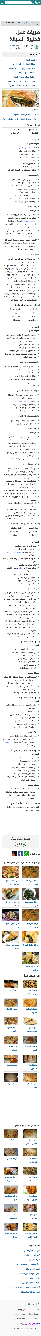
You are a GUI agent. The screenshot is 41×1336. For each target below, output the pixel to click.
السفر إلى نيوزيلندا (33, 1269)
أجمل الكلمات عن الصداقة (30, 1292)
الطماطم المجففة (14, 552)
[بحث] (29, 2)
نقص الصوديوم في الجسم (30, 1273)
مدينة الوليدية (34, 1259)
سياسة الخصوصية (19, 1314)
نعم (23, 844)
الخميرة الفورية (30, 221)
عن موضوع (21, 1309)
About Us (36, 1318)
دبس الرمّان (22, 401)
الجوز (7, 742)
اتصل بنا (37, 1309)
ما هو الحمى (35, 1278)
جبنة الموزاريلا (22, 370)
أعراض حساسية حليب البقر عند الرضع (26, 1287)
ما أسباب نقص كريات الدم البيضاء (27, 1264)
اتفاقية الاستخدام (34, 1314)
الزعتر (28, 420)
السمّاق (14, 268)
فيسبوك (20, 853)
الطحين (22, 148)
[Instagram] (29, 1304)
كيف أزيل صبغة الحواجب (31, 1255)
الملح (21, 568)
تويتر (14, 853)
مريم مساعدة (14, 45)
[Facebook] (38, 1304)
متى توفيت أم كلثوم (32, 1250)
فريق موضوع (20, 1318)
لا (17, 844)
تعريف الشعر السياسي (31, 1282)
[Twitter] (33, 1304)
